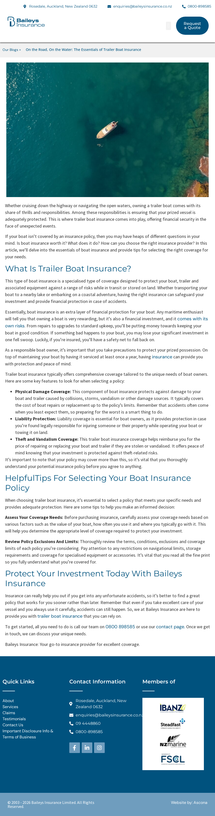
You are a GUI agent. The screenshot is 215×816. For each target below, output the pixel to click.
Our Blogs (10, 50)
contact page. (170, 627)
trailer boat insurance (59, 616)
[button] (168, 26)
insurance (162, 357)
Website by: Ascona (189, 802)
